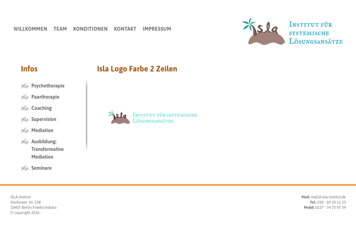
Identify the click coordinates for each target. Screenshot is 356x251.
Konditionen (90, 29)
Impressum (157, 29)
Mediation (42, 130)
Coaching (41, 108)
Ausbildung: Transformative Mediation (47, 149)
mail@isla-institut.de (328, 197)
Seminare (41, 168)
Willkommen (30, 29)
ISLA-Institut (20, 197)
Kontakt (125, 29)
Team (60, 29)
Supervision (43, 119)
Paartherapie (45, 97)
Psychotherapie (48, 86)
